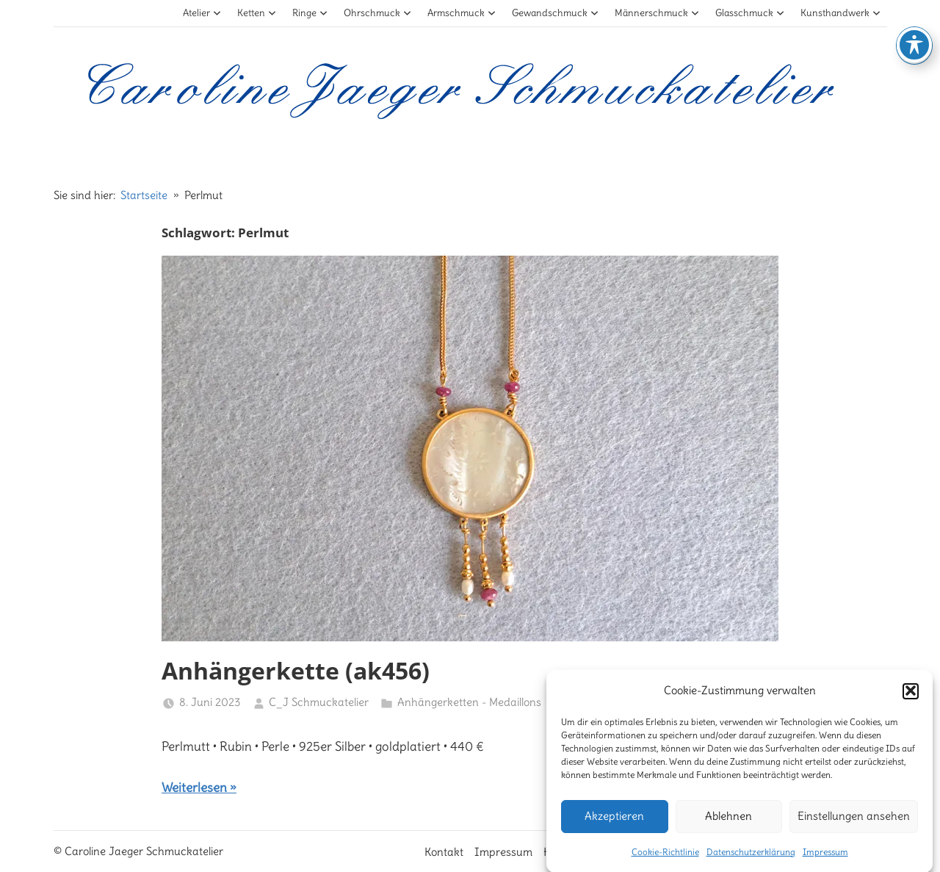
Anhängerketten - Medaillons (469, 702)
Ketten (257, 13)
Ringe (310, 13)
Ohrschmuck (378, 13)
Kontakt (443, 852)
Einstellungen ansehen (854, 822)
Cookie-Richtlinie (665, 857)
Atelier (202, 13)
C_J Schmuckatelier (319, 702)
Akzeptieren (614, 822)
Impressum (825, 857)
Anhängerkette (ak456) (296, 670)
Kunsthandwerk (840, 13)
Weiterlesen (194, 787)
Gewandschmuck (555, 13)
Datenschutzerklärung (750, 857)
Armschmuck (461, 13)
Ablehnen (728, 822)
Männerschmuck (657, 13)
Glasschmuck (750, 13)
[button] (910, 697)
